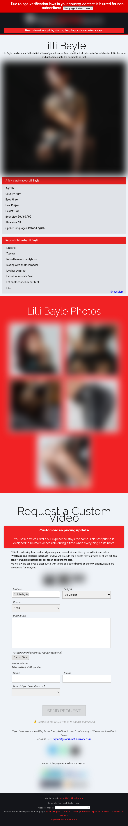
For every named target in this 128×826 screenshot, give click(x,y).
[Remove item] (14, 593)
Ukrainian (115, 812)
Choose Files (20, 657)
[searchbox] (30, 594)
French (75, 812)
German (66, 812)
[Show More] (117, 291)
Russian (105, 812)
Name (16, 673)
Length (68, 589)
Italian (48, 812)
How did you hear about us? (29, 686)
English (56, 812)
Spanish (96, 812)
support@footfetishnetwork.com (71, 739)
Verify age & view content (78, 8)
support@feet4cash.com (70, 798)
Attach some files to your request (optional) (37, 652)
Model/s (17, 589)
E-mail (67, 673)
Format (17, 602)
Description (19, 615)
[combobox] (36, 594)
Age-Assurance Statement (64, 819)
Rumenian (85, 812)
